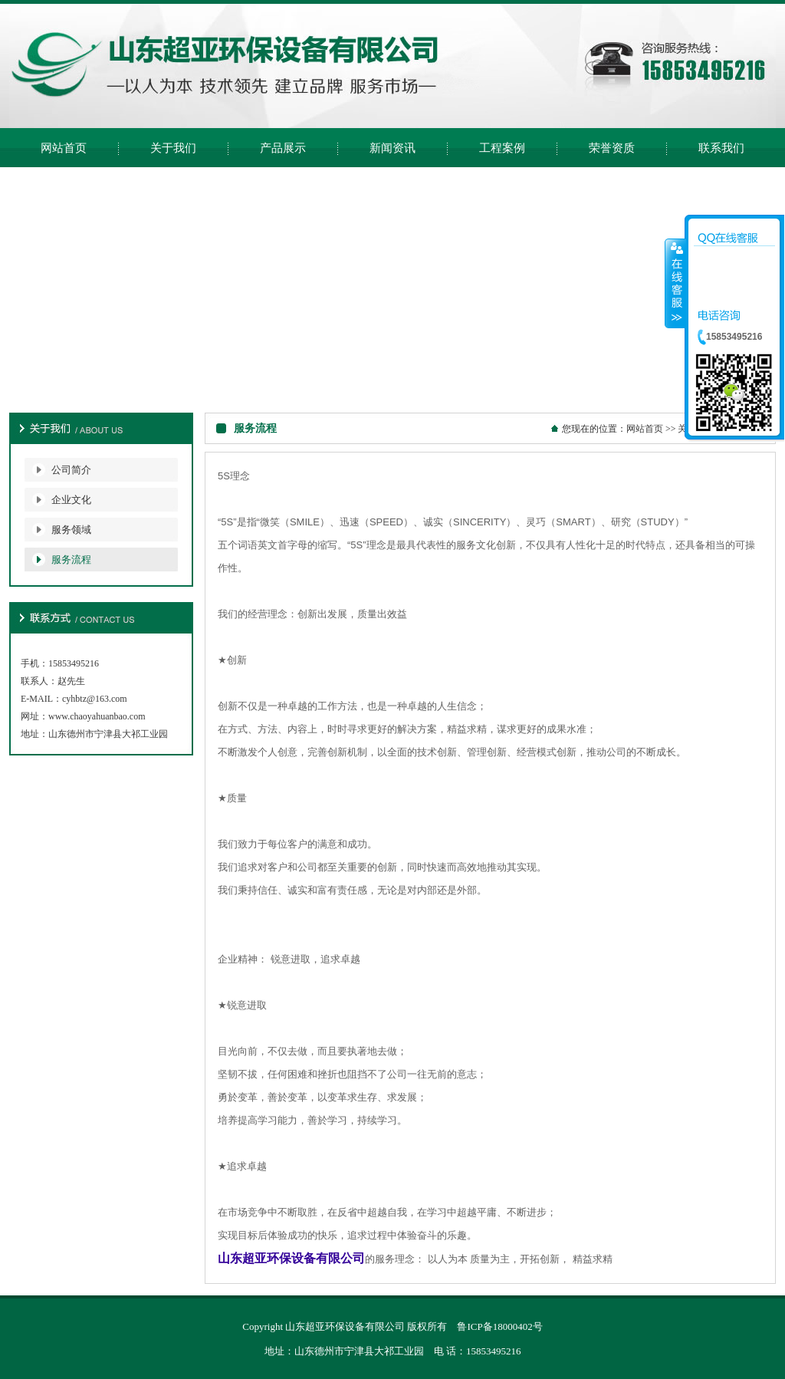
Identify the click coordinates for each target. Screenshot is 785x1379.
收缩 (675, 283)
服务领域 (71, 529)
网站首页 (644, 428)
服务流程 (71, 559)
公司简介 (71, 470)
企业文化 (71, 499)
